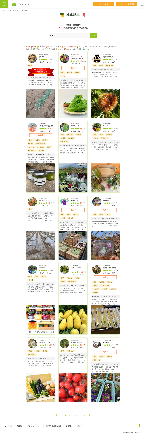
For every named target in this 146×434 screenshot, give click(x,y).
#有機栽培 (40, 147)
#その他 (62, 76)
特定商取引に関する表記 (53, 426)
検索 (93, 35)
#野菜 (30, 65)
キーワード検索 (14, 10)
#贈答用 (49, 147)
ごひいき (21, 4)
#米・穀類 (70, 134)
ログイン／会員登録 (127, 4)
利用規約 (19, 426)
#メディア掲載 (40, 143)
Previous (30, 102)
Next (52, 102)
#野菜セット (109, 65)
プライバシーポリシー (34, 426)
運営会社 (69, 426)
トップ (4, 10)
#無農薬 (77, 72)
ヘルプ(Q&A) (8, 426)
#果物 (101, 65)
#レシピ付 (31, 147)
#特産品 (62, 218)
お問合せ (79, 426)
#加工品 (37, 140)
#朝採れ (69, 72)
